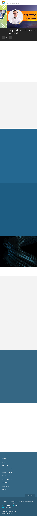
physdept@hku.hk (7, 507)
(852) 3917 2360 (7, 505)
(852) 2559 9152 (18, 505)
